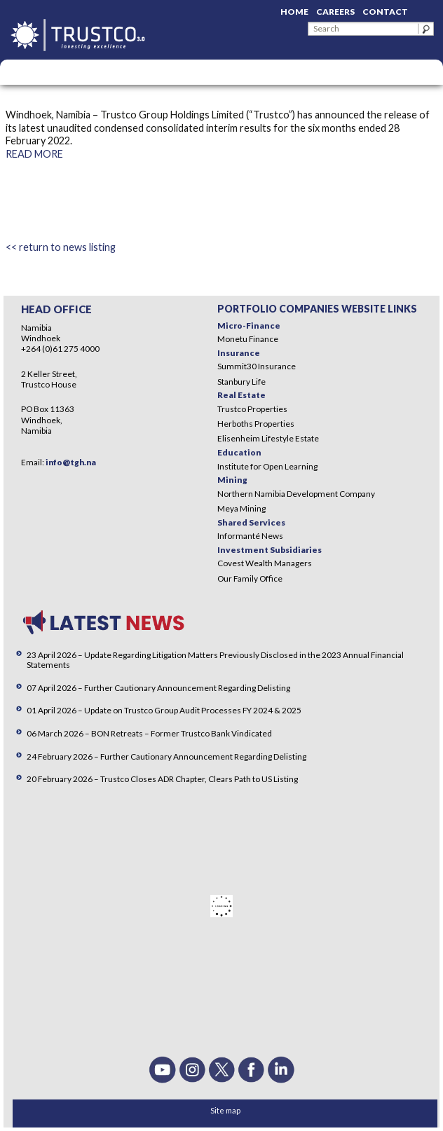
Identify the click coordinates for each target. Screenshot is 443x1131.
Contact (385, 11)
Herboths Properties (255, 423)
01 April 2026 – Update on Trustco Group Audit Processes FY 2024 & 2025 (164, 710)
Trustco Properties (252, 409)
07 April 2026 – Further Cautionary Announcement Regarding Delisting (158, 688)
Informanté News (250, 535)
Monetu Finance (247, 339)
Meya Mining (241, 508)
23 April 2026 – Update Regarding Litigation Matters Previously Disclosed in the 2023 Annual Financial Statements (215, 660)
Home (294, 11)
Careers (335, 11)
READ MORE (34, 154)
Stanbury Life (241, 381)
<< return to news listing (61, 247)
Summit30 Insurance (256, 366)
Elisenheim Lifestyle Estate (268, 438)
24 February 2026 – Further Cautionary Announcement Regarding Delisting (166, 756)
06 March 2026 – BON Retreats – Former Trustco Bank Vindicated (149, 733)
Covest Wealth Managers (264, 563)
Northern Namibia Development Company (296, 493)
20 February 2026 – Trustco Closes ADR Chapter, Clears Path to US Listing (162, 779)
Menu (17, 72)
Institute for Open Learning (267, 466)
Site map (225, 1110)
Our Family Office (249, 578)
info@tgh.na (71, 462)
